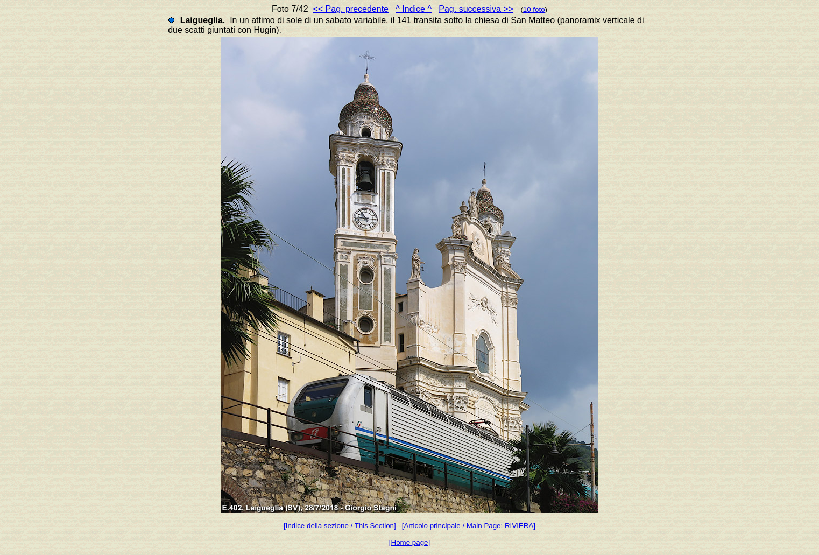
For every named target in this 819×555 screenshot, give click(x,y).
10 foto (534, 9)
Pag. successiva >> (476, 8)
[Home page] (409, 542)
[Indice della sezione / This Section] (340, 526)
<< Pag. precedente (351, 8)
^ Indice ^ (414, 8)
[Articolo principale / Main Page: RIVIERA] (468, 526)
